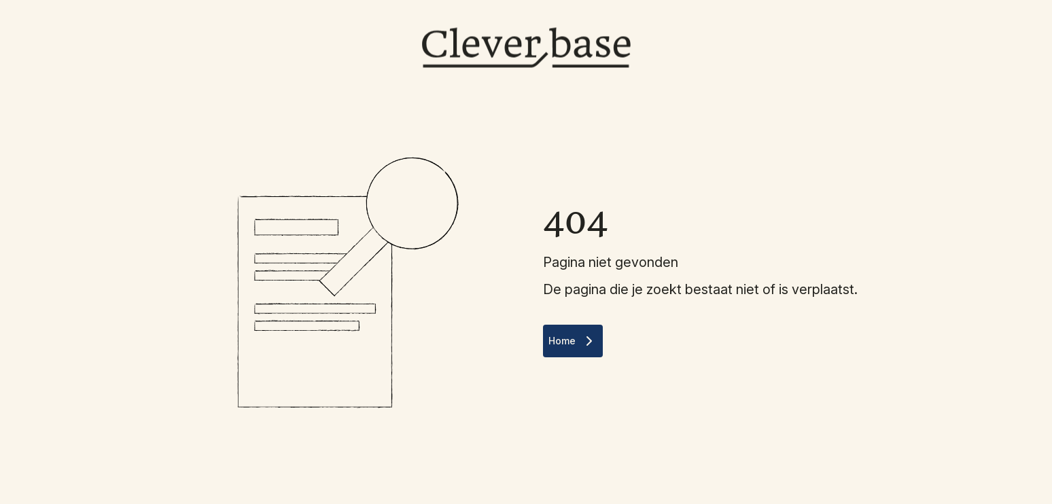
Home (572, 341)
